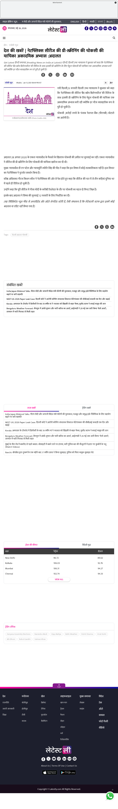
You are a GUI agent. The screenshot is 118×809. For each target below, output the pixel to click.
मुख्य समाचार (85, 696)
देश (4, 696)
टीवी (23, 715)
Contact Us (71, 766)
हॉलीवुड (25, 709)
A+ (111, 82)
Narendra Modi (41, 634)
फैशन (62, 715)
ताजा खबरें (31, 408)
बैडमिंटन (44, 721)
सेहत (62, 721)
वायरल (101, 715)
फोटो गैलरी (103, 721)
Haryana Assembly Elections (18, 634)
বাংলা (100, 22)
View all (59, 579)
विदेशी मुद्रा (86, 545)
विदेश (101, 696)
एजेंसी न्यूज (9, 82)
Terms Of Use (58, 766)
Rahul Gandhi (25, 639)
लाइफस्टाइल (65, 696)
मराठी (92, 22)
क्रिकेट (43, 702)
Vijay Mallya (56, 634)
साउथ (24, 721)
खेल (43, 696)
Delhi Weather (71, 634)
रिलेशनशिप (64, 739)
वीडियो (101, 728)
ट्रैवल (62, 709)
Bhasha (19, 82)
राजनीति (6, 702)
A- (106, 83)
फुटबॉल (44, 715)
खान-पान (63, 702)
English (75, 22)
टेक (100, 703)
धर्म (61, 733)
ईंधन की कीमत (31, 545)
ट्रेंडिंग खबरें (86, 408)
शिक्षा (4, 715)
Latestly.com (55, 789)
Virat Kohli (101, 634)
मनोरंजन (25, 696)
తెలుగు (109, 22)
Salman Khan (40, 639)
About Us (45, 766)
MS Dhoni (11, 639)
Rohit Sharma (87, 634)
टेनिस (43, 709)
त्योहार (62, 727)
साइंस (82, 709)
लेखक (82, 702)
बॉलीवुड (25, 702)
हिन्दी (84, 22)
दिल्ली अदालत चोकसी (19, 234)
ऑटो (101, 709)
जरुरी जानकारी (8, 709)
